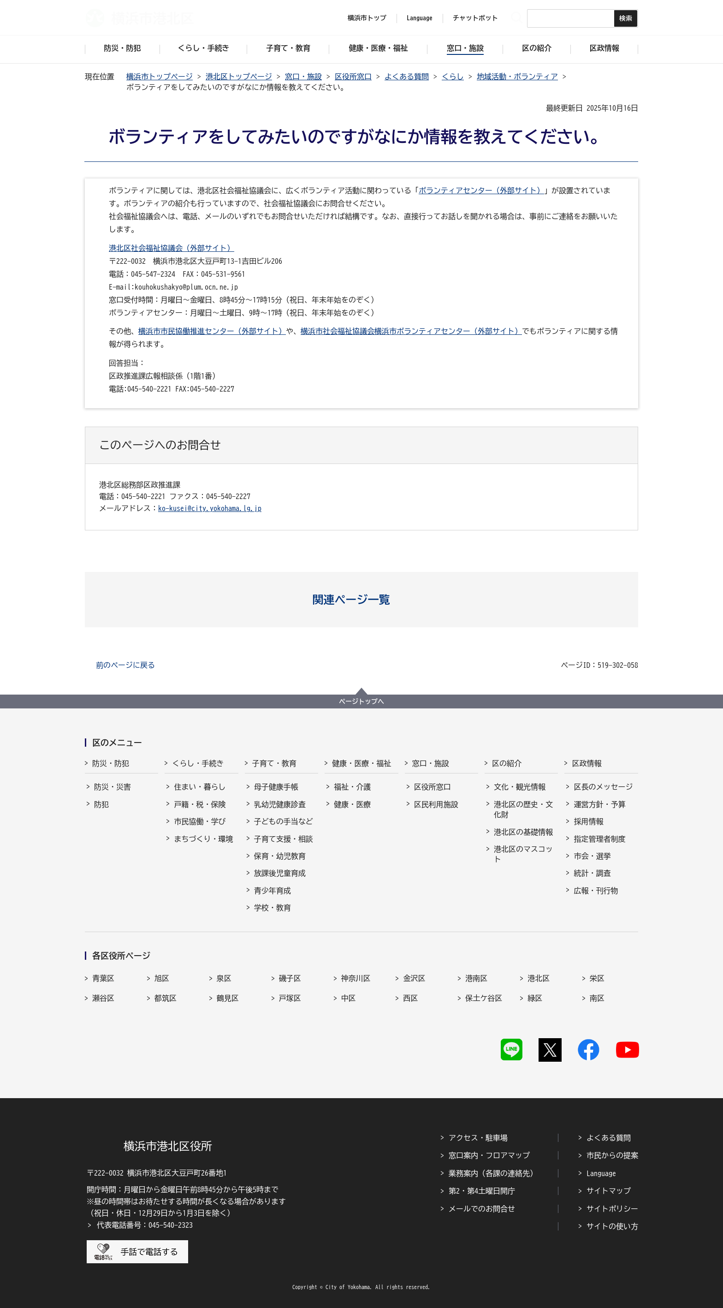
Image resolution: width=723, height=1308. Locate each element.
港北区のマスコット (523, 854)
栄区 (597, 978)
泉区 (224, 978)
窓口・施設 (303, 76)
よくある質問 (407, 76)
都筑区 (165, 998)
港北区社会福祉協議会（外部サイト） (171, 248)
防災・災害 (112, 787)
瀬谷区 (103, 998)
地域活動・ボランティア (517, 76)
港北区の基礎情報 (523, 832)
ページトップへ (361, 701)
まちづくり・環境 (203, 839)
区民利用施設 (436, 804)
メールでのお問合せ (482, 1209)
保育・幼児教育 (280, 856)
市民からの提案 (612, 1155)
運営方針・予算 (599, 804)
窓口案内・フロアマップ (489, 1155)
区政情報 (586, 763)
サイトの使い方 (612, 1226)
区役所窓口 (353, 76)
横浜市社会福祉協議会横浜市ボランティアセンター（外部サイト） (411, 331)
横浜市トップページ (159, 76)
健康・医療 (352, 804)
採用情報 (588, 821)
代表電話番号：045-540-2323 (145, 1225)
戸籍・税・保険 (199, 804)
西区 (410, 998)
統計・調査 (592, 873)
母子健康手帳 (276, 787)
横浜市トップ (367, 18)
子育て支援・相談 (283, 839)
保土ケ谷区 (483, 998)
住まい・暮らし (199, 787)
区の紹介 (507, 763)
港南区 (476, 978)
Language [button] (420, 18)
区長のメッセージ (603, 787)
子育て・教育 (274, 763)
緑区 (534, 998)
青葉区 (103, 978)
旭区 (161, 978)
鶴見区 (228, 998)
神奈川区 (356, 978)
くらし (453, 76)
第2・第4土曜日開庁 (482, 1191)
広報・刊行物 (596, 890)
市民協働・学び (199, 821)
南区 (597, 998)
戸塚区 (290, 998)
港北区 (538, 978)
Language (601, 1173)
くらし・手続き (198, 763)
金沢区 (414, 978)
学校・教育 (272, 907)
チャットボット (475, 18)
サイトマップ (609, 1191)
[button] (362, 600)
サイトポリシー (612, 1209)
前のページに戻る (125, 665)
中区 (348, 998)
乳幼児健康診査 (280, 804)
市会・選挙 (592, 856)
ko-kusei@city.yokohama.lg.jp (209, 508)
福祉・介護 (352, 787)
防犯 (101, 804)
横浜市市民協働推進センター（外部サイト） (212, 331)
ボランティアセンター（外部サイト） (481, 190)
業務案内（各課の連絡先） (493, 1173)
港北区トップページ (239, 76)
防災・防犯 (110, 763)
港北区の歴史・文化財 (523, 809)
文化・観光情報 (519, 787)
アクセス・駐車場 (478, 1138)
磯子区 (290, 978)
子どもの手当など (283, 821)
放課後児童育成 (280, 873)
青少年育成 (272, 890)
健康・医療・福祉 (361, 763)
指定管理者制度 (599, 839)
